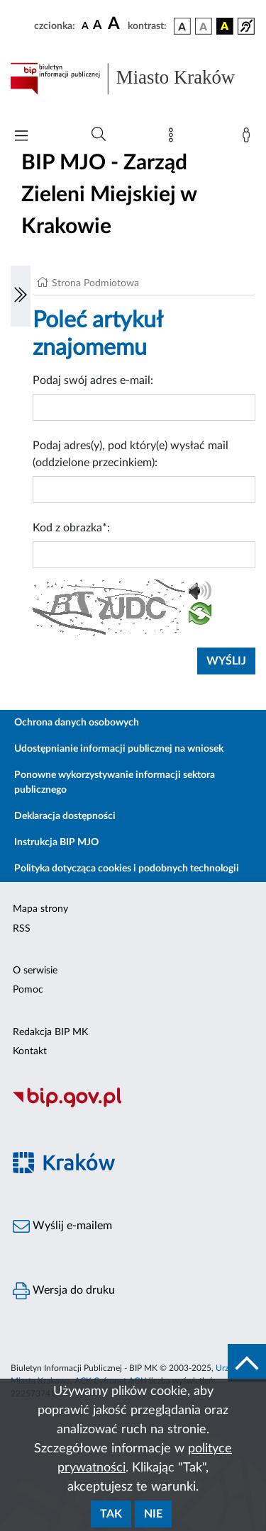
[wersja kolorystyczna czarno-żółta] (225, 26)
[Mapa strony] (173, 138)
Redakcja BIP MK (50, 1032)
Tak (111, 1514)
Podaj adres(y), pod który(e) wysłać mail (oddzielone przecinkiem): (130, 454)
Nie (153, 1514)
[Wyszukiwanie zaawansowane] (99, 135)
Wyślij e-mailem (62, 1226)
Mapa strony (40, 909)
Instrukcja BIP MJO (56, 842)
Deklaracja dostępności (65, 816)
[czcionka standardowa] (85, 25)
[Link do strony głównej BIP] (133, 78)
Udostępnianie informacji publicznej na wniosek (118, 749)
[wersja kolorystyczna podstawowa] (182, 26)
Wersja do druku (64, 1290)
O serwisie (35, 971)
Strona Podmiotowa (95, 283)
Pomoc (28, 990)
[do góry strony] (247, 1363)
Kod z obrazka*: (71, 527)
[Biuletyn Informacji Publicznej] (133, 1105)
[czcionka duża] (115, 24)
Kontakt (30, 1051)
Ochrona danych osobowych (76, 723)
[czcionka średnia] (98, 25)
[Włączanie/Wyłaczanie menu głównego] (21, 137)
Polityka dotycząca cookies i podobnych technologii (126, 869)
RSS (22, 929)
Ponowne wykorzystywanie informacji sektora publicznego (114, 782)
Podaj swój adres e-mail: (93, 380)
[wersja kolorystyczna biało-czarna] (203, 26)
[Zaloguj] (249, 138)
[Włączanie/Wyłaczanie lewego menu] (21, 296)
